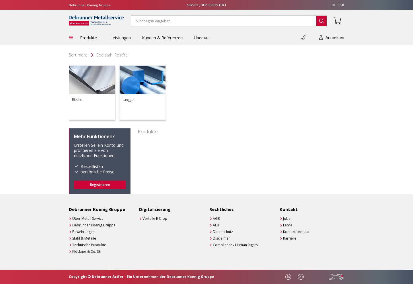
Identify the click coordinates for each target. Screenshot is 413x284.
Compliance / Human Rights (235, 244)
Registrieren (100, 184)
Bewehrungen (83, 231)
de (334, 5)
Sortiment (78, 55)
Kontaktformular (296, 231)
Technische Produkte (89, 244)
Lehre (287, 225)
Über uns (202, 37)
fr (342, 5)
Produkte (89, 37)
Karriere (289, 238)
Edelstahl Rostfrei (112, 55)
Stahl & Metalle (84, 238)
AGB (216, 218)
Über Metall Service (88, 218)
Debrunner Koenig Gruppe (94, 225)
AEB (216, 225)
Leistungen (120, 37)
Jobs (286, 218)
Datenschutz (223, 231)
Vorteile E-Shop (155, 218)
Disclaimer (221, 238)
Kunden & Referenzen (162, 37)
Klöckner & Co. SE (86, 251)
